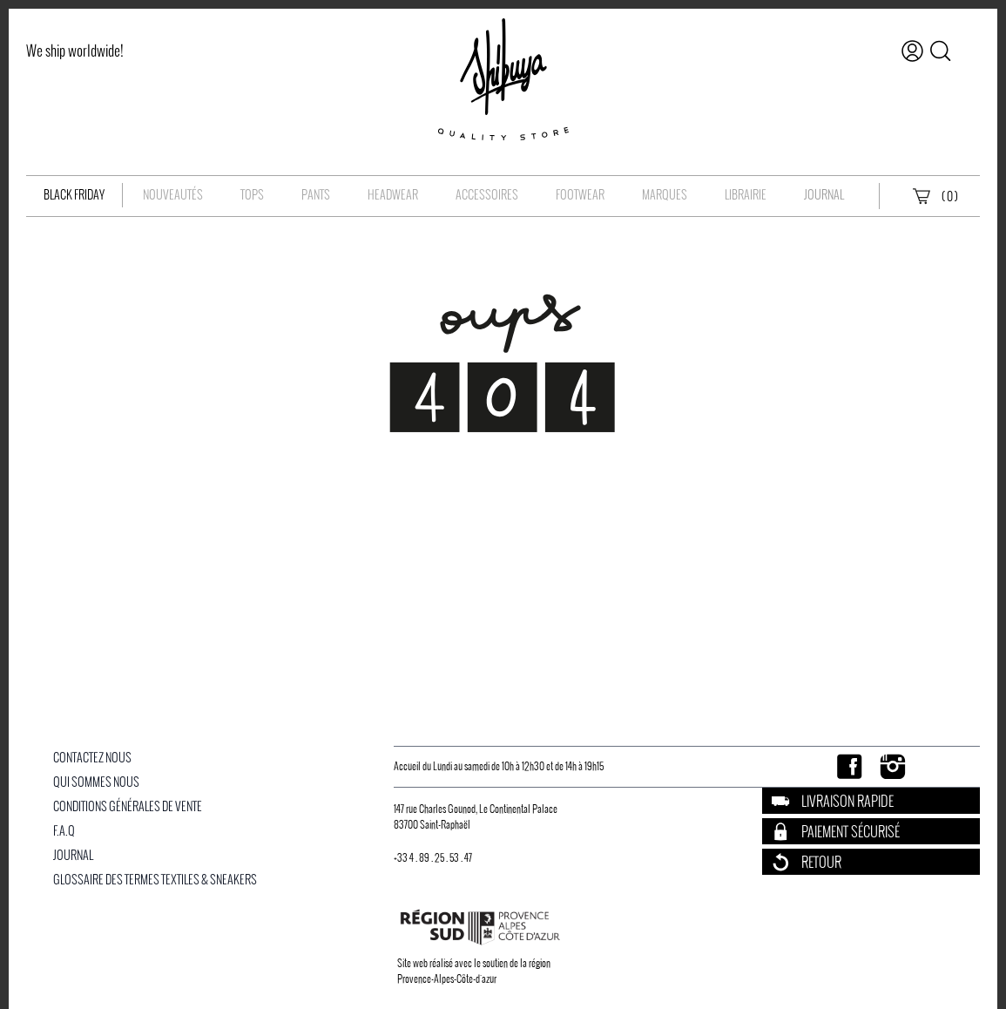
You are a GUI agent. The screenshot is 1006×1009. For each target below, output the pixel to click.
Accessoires (487, 194)
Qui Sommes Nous (96, 782)
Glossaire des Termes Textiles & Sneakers (155, 879)
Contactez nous (92, 757)
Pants (315, 194)
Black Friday (74, 194)
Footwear (580, 194)
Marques (664, 194)
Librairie (745, 194)
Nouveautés (173, 194)
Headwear (393, 194)
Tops (252, 194)
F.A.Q (64, 831)
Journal (824, 194)
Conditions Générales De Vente (127, 806)
